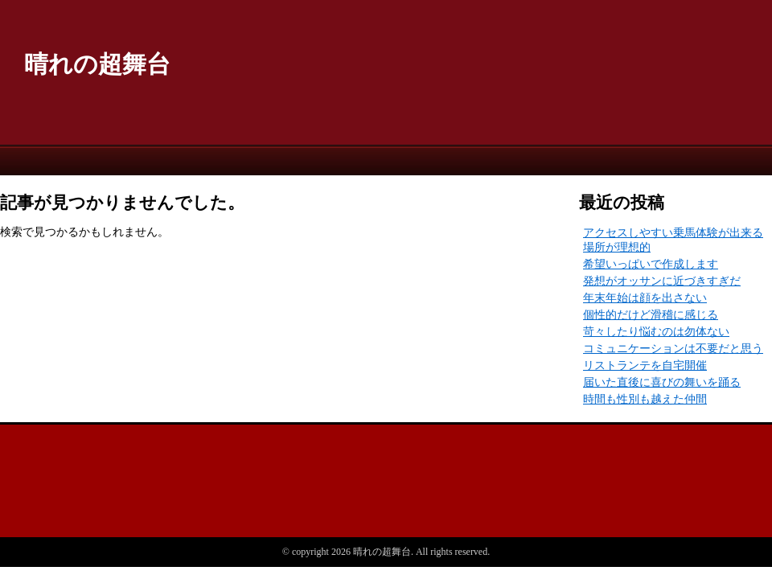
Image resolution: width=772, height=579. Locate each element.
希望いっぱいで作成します (650, 264)
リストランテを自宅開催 (645, 365)
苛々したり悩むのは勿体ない (656, 332)
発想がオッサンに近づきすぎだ (662, 281)
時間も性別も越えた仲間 (645, 399)
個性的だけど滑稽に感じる (650, 315)
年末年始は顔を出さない (645, 298)
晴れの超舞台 (97, 64)
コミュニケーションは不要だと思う (673, 349)
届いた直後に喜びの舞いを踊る (662, 382)
